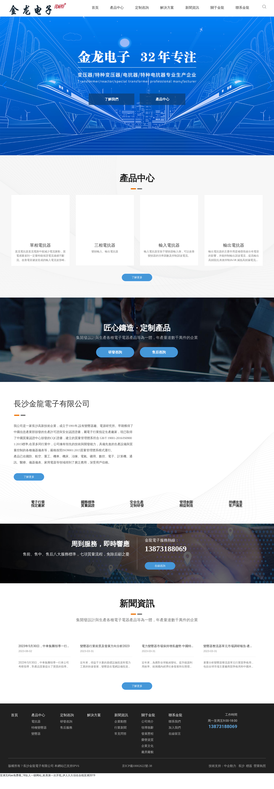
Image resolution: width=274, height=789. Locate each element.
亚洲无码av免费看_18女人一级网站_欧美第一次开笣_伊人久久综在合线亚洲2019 (47, 775)
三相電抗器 (104, 245)
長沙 (241, 765)
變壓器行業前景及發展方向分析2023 (105, 646)
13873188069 (222, 726)
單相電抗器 (40, 245)
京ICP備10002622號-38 (137, 765)
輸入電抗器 (169, 245)
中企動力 (230, 765)
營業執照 (260, 765)
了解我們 (111, 99)
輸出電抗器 (233, 245)
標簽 (249, 765)
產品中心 (162, 99)
